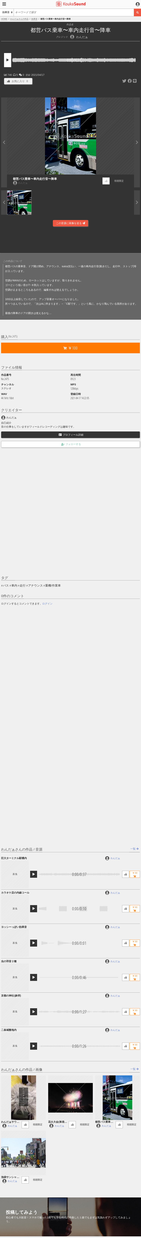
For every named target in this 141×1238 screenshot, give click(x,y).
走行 (23, 585)
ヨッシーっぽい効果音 (14, 926)
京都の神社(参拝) (11, 995)
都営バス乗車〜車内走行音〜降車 (35, 178)
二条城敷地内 (9, 1029)
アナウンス (35, 585)
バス (6, 585)
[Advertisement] (70, 241)
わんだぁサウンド (10, 1122)
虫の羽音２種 (9, 961)
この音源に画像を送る (70, 223)
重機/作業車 (53, 585)
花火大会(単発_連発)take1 (57, 1122)
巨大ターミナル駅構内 (14, 858)
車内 (14, 585)
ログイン (47, 603)
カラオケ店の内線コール (15, 892)
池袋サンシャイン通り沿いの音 (10, 1177)
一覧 (134, 848)
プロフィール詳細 (71, 434)
